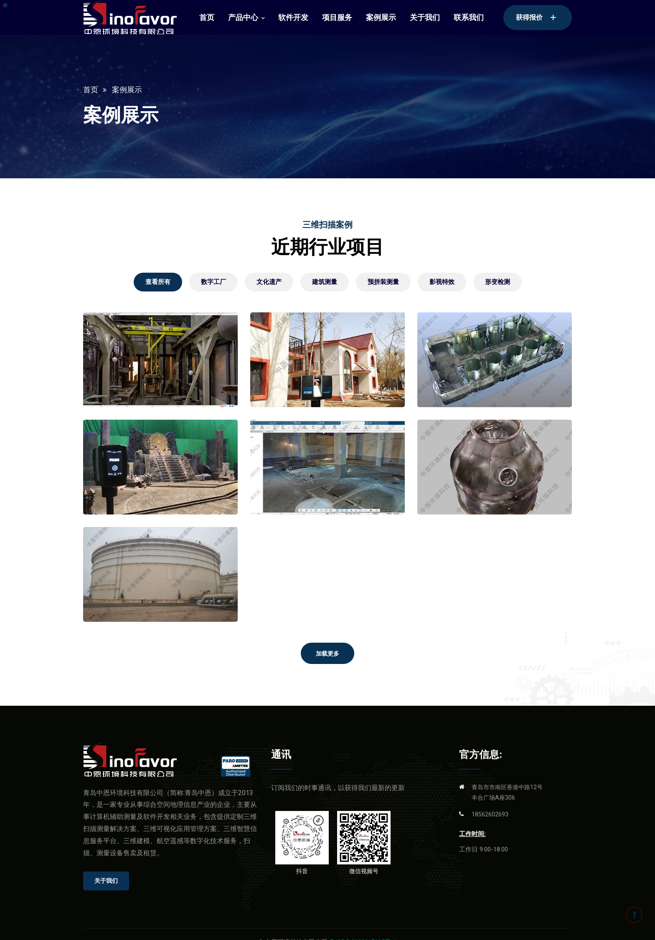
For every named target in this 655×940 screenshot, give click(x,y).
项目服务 (337, 17)
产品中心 (243, 17)
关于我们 (425, 17)
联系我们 (469, 17)
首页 (206, 17)
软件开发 (293, 17)
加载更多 (327, 653)
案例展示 (381, 17)
